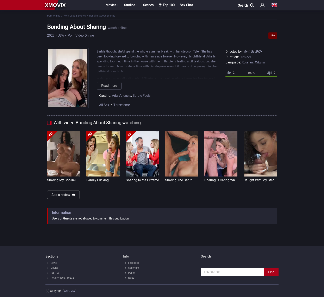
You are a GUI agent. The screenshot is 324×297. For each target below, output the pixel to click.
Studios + (131, 5)
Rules (131, 277)
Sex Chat (186, 5)
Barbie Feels (141, 96)
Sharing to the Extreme (142, 180)
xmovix (55, 5)
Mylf (246, 52)
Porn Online (53, 15)
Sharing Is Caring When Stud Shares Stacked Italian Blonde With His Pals (220, 180)
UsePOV (256, 52)
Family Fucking (97, 180)
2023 (51, 35)
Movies (54, 267)
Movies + (112, 5)
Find (271, 272)
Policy (131, 272)
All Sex (104, 105)
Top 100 (167, 5)
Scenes (148, 5)
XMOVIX (69, 290)
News (53, 262)
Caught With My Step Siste (260, 180)
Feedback (133, 262)
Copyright (133, 267)
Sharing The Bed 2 (178, 180)
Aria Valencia (121, 96)
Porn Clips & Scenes (75, 15)
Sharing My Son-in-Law (63, 180)
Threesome (121, 105)
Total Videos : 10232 (62, 277)
